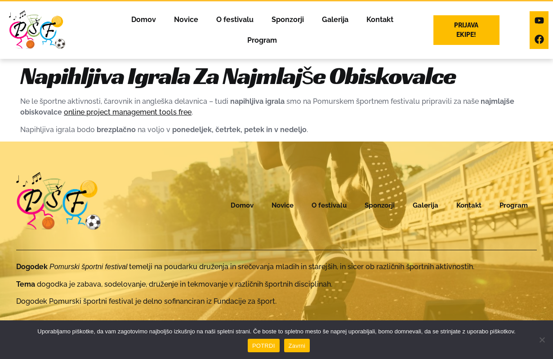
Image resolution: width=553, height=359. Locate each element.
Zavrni (297, 345)
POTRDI (263, 345)
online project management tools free (128, 112)
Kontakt (378, 19)
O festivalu (233, 19)
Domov (142, 19)
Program (261, 40)
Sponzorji (286, 19)
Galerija (334, 19)
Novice (185, 19)
